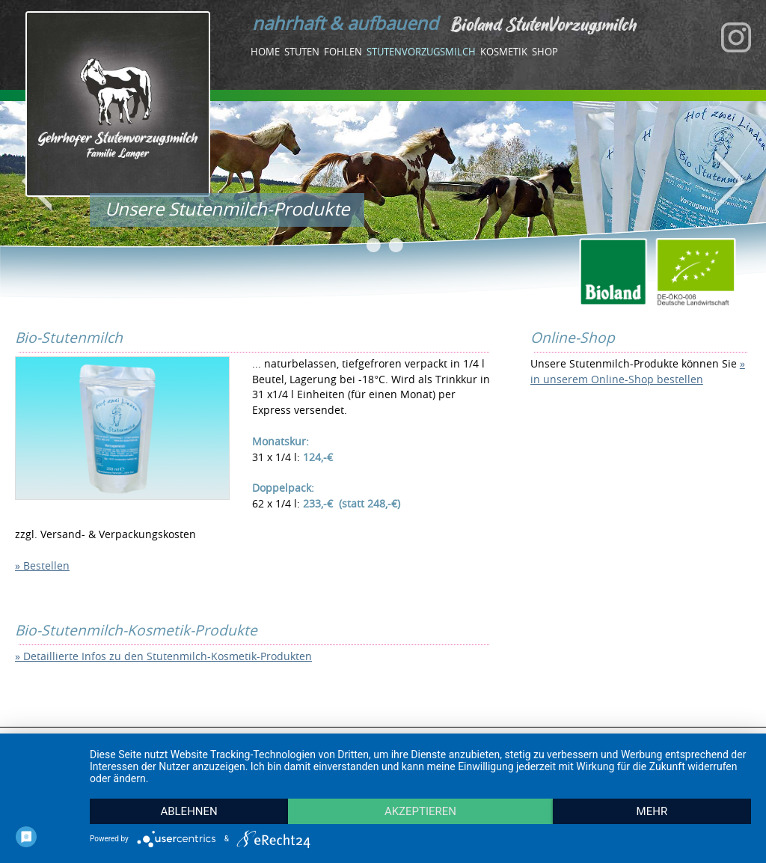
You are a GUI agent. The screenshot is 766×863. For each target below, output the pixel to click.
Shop (545, 52)
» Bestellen (42, 565)
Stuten (301, 52)
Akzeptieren (420, 811)
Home (265, 52)
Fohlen (343, 52)
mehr (652, 811)
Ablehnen (188, 811)
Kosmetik (503, 52)
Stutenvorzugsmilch (421, 52)
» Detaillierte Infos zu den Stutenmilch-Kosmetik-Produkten (163, 656)
